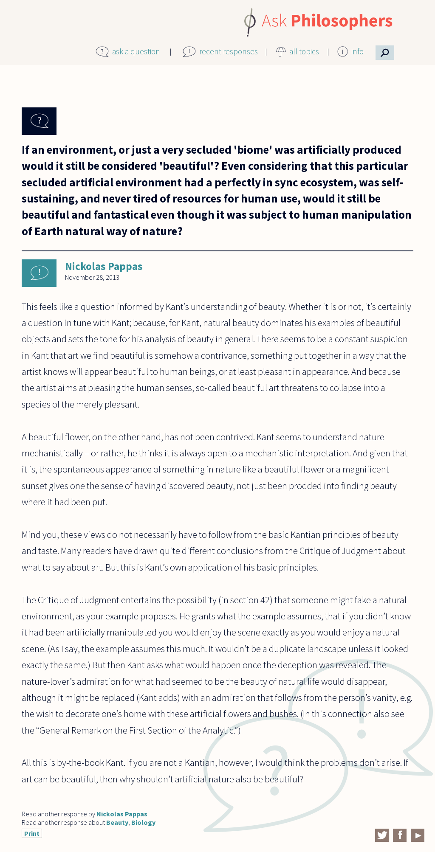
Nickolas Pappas (104, 266)
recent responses (228, 51)
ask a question (136, 51)
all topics (304, 51)
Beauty (117, 822)
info (357, 51)
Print (32, 833)
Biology (143, 822)
